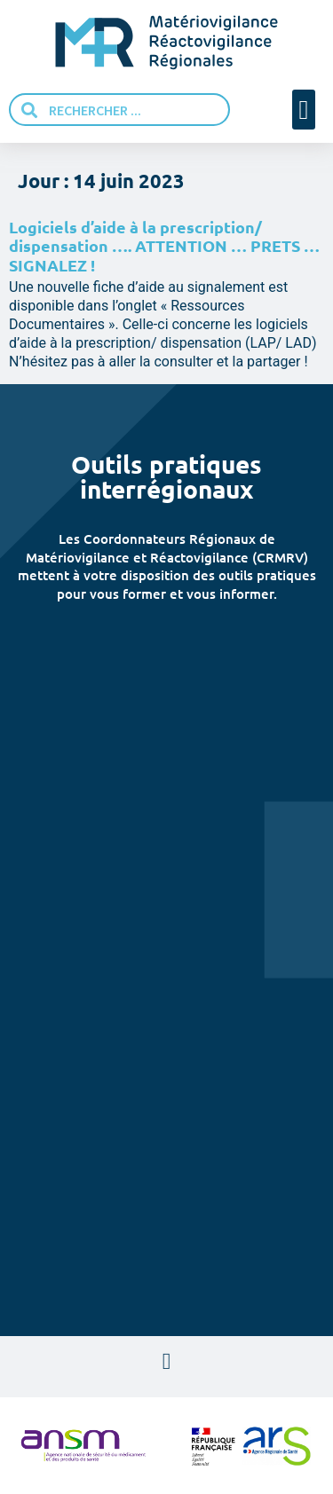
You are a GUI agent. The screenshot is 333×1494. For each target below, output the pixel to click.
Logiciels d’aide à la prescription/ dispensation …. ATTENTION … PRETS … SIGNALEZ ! (164, 245)
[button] (303, 110)
